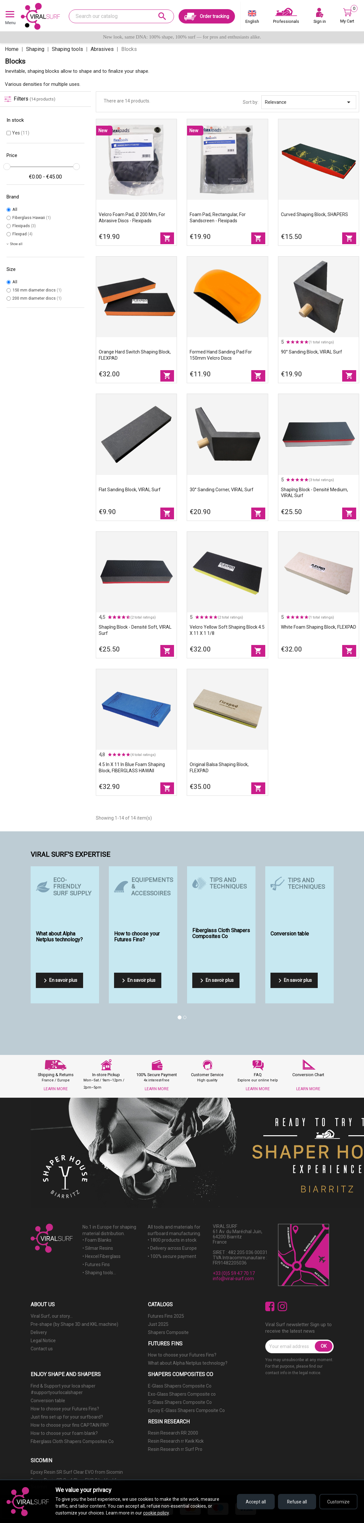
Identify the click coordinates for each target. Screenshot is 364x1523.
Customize (338, 1501)
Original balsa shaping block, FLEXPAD (219, 767)
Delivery (39, 1332)
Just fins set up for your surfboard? (67, 1417)
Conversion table (48, 1400)
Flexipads (24, 225)
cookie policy (156, 1512)
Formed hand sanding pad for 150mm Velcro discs (221, 355)
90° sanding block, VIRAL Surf (311, 351)
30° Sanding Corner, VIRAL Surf (222, 489)
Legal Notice (43, 1340)
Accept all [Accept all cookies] (253, 1501)
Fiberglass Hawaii (31, 217)
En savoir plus (59, 980)
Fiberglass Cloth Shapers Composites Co (72, 1441)
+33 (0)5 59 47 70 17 (234, 1273)
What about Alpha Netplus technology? (187, 1363)
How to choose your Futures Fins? (182, 1355)
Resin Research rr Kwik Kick (176, 1441)
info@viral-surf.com (233, 1278)
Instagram (282, 1306)
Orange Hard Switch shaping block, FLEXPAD (135, 355)
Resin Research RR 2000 (173, 1433)
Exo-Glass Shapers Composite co (182, 1394)
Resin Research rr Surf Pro (175, 1449)
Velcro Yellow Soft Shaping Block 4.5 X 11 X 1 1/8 (227, 630)
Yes (20, 132)
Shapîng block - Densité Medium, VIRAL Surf (314, 492)
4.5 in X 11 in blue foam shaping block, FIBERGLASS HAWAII (132, 767)
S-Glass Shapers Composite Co (180, 1402)
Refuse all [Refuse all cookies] (295, 1501)
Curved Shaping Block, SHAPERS (314, 214)
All (14, 209)
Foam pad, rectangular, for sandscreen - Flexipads (218, 217)
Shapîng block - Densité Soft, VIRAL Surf (135, 630)
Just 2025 (158, 1324)
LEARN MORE (56, 1089)
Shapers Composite (168, 1332)
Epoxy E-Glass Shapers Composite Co (186, 1410)
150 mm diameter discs (37, 290)
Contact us (42, 1348)
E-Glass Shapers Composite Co (179, 1386)
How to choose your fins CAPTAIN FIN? (70, 1425)
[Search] (121, 16)
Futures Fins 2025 (166, 1316)
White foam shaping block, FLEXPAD (318, 627)
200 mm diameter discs (37, 298)
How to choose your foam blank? (64, 1433)
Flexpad (22, 233)
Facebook (270, 1306)
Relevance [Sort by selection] (309, 102)
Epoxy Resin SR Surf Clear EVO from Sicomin (77, 1472)
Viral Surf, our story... (52, 1316)
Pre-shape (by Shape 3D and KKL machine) (74, 1324)
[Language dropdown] (252, 18)
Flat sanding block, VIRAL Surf (130, 489)
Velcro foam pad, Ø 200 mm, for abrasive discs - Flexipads (132, 217)
